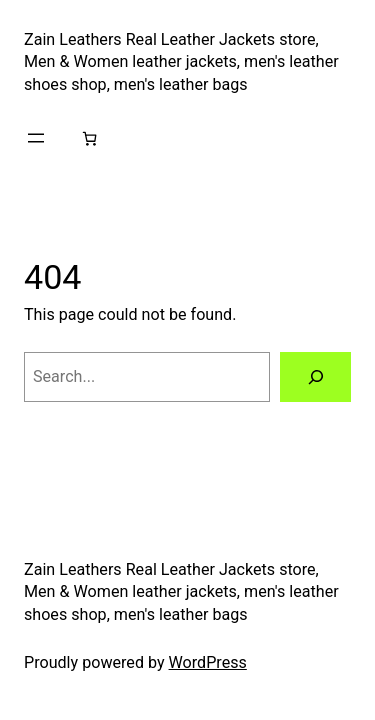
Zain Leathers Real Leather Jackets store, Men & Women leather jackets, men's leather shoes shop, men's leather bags (181, 62)
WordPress (208, 662)
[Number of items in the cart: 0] (89, 137)
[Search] (315, 377)
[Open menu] (36, 138)
